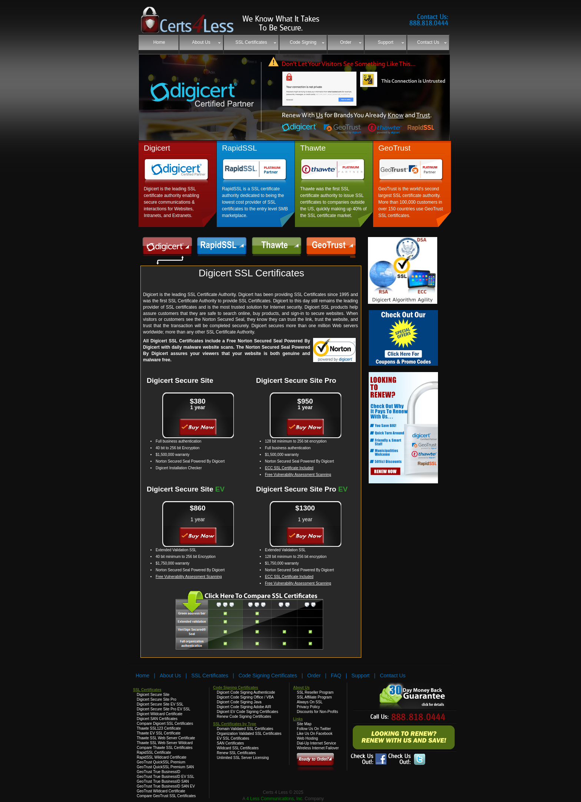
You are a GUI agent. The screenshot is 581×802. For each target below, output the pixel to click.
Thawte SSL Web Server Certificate (166, 738)
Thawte (313, 148)
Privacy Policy (308, 707)
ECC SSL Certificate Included (289, 468)
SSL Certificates (209, 675)
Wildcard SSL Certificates (238, 748)
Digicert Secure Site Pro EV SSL (163, 709)
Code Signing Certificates (268, 675)
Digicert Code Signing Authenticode (246, 692)
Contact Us (392, 675)
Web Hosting (307, 738)
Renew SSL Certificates (236, 753)
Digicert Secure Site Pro (296, 380)
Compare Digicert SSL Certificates (165, 724)
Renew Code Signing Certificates (244, 716)
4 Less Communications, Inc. (275, 798)
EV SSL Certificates (233, 738)
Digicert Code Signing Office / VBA (245, 697)
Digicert (157, 148)
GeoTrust (394, 148)
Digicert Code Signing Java (239, 702)
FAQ (336, 675)
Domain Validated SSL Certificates (245, 729)
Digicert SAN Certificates (157, 719)
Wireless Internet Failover (318, 748)
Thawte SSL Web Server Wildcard (165, 743)
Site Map (304, 724)
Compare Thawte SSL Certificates (165, 748)
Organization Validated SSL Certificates (249, 734)
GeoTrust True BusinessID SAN (163, 781)
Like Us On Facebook (314, 734)
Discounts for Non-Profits (317, 712)
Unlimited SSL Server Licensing (243, 758)
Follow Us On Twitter (314, 729)
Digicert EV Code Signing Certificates (247, 712)
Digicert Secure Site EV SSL (160, 704)
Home (142, 675)
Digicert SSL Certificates (251, 273)
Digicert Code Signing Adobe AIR (244, 707)
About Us (170, 675)
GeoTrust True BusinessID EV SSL (165, 777)
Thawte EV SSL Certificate (158, 733)
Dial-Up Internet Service (316, 743)
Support (360, 675)
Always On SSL (309, 702)
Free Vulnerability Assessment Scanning (298, 475)
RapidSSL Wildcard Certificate (161, 757)
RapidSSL (239, 148)
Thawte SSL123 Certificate (159, 728)
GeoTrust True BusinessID (158, 772)
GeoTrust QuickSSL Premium (161, 762)
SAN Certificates (230, 743)
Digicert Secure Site (180, 380)
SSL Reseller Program (315, 692)
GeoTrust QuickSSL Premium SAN (165, 767)
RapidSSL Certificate (154, 752)
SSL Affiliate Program (314, 697)
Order (314, 675)
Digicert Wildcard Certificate (159, 714)
